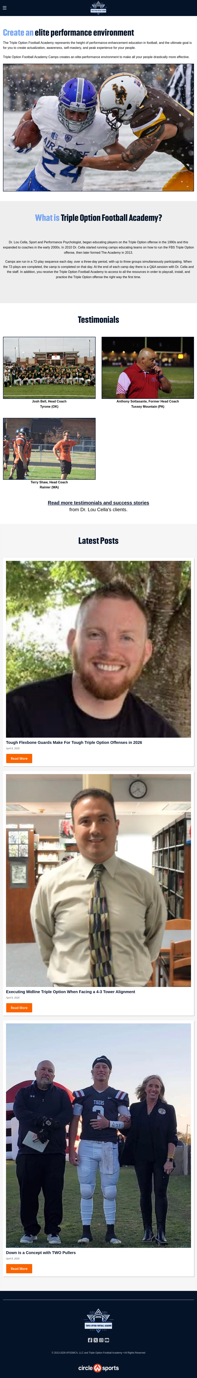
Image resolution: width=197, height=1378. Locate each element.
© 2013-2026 (59, 1352)
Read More (19, 758)
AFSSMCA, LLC (75, 1352)
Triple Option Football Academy (105, 1352)
